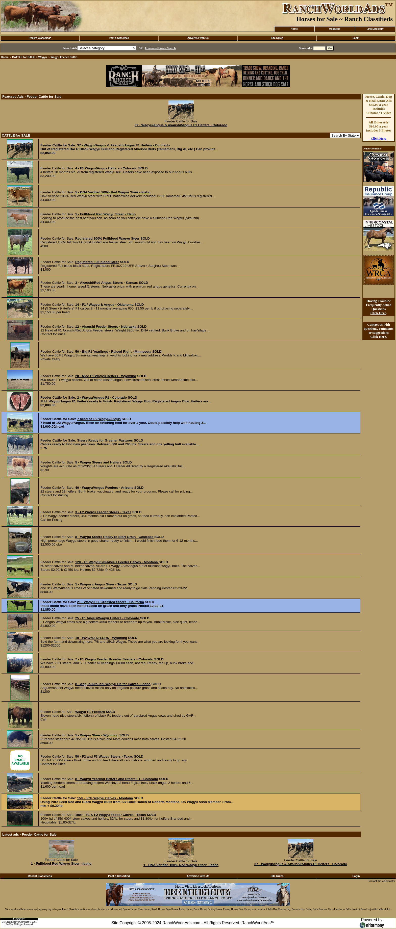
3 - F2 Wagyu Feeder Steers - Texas (103, 512)
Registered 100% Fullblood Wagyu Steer (107, 238)
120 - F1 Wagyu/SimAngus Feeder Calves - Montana (117, 562)
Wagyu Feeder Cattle (64, 57)
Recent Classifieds (40, 38)
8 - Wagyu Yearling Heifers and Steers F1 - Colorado (116, 779)
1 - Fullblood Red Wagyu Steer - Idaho (105, 214)
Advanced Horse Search (160, 48)
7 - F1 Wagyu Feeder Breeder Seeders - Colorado (114, 659)
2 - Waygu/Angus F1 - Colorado (102, 397)
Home (294, 29)
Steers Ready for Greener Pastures (105, 440)
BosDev (9, 924)
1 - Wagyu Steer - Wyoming (96, 735)
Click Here (378, 138)
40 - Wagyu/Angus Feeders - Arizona (104, 487)
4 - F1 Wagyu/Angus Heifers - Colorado (106, 168)
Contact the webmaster (381, 881)
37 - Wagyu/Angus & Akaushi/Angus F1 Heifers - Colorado (181, 125)
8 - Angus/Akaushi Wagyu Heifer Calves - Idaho (113, 684)
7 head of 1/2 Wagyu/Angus (99, 419)
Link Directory (374, 29)
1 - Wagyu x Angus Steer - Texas (101, 584)
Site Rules (277, 38)
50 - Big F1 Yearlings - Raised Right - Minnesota (113, 351)
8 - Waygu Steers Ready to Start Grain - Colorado (115, 537)
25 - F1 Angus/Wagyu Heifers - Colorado (107, 618)
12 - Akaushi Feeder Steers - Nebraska (105, 326)
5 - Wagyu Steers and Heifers (98, 462)
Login (356, 38)
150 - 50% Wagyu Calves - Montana (105, 798)
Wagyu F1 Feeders (90, 712)
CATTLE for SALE (23, 57)
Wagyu (42, 57)
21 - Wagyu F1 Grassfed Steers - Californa (110, 602)
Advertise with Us (198, 38)
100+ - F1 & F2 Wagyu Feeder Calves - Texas (110, 815)
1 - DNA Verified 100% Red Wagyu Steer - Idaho (113, 192)
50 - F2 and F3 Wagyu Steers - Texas (104, 756)
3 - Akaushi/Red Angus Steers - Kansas (106, 283)
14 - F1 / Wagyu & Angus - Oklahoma (104, 304)
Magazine (334, 29)
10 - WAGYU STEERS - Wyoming (101, 638)
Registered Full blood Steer (97, 262)
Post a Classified (119, 38)
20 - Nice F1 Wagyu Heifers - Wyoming (105, 376)
